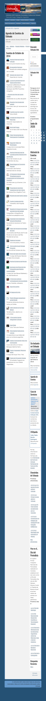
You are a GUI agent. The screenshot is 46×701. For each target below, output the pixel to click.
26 (44, 140)
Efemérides (18, 23)
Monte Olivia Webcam (10, 23)
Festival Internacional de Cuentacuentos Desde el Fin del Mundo (17, 155)
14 (31, 137)
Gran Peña (13, 325)
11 (41, 135)
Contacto (33, 23)
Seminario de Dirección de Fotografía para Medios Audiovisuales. (16, 269)
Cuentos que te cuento (17, 112)
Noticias (7, 20)
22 (34, 140)
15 (34, 137)
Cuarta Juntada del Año (16, 201)
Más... (31, 667)
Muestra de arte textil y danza (18, 196)
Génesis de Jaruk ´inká (16, 75)
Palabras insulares (15, 240)
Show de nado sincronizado (18, 254)
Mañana (12, 46)
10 (39, 135)
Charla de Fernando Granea (18, 358)
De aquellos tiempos (16, 67)
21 (31, 140)
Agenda (18, 20)
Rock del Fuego (14, 127)
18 (41, 137)
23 (36, 140)
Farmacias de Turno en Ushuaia (34, 460)
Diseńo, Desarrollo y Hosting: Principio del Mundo (19, 690)
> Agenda (16, 28)
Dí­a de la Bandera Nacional (35, 648)
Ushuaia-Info (9, 28)
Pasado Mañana (19, 46)
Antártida (12, 20)
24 (39, 140)
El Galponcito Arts (15, 292)
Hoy (7, 46)
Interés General (26, 23)
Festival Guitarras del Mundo (18, 261)
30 (36, 143)
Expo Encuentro (14, 287)
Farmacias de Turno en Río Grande (34, 466)
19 (44, 137)
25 (41, 140)
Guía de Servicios (25, 20)
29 (34, 143)
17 (39, 137)
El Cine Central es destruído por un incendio (34, 509)
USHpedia (32, 20)
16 (36, 137)
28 (31, 143)
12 (43, 135)
